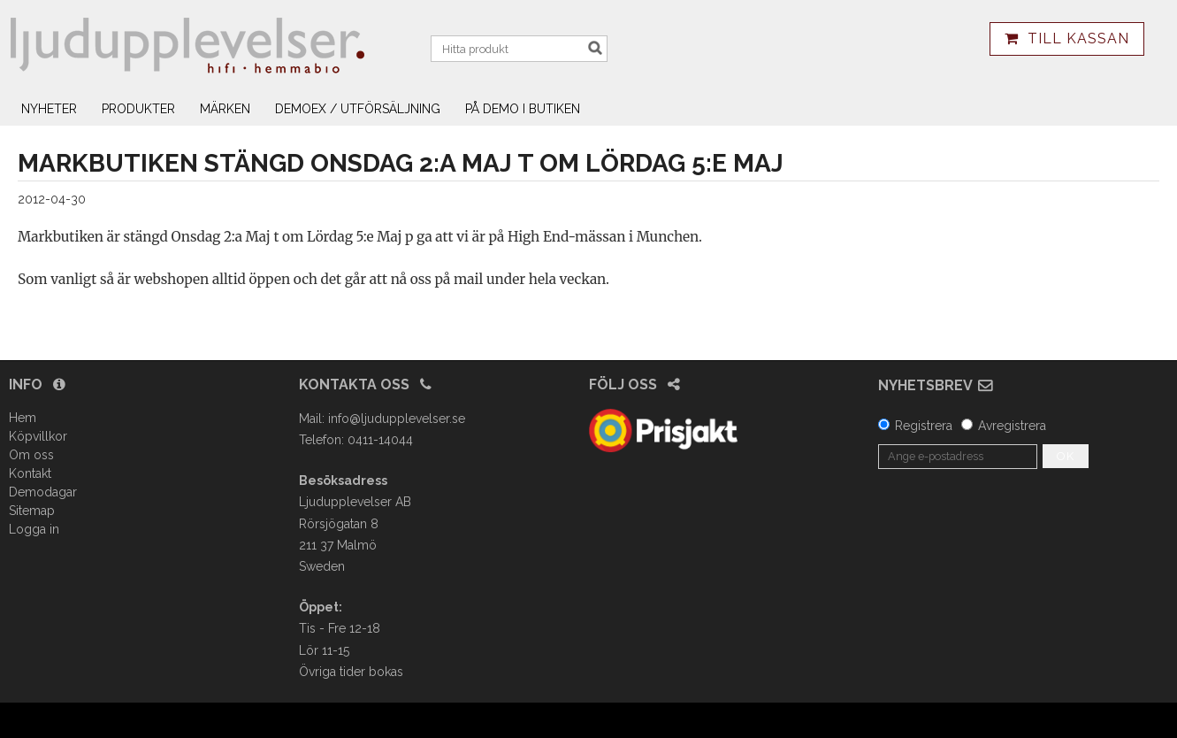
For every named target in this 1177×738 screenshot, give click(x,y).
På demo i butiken (522, 109)
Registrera (923, 426)
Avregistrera (1012, 426)
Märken (225, 109)
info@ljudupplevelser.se (396, 418)
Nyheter (49, 109)
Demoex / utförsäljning (357, 109)
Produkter (138, 109)
